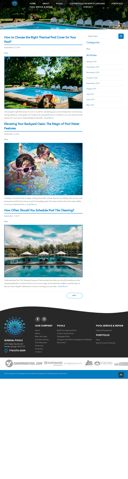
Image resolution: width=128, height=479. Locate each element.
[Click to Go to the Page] (24, 364)
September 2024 (93, 83)
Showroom (39, 346)
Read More (49, 118)
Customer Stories (42, 339)
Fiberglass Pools (63, 336)
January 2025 (91, 61)
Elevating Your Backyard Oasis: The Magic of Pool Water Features (41, 126)
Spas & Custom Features (105, 343)
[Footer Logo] (14, 327)
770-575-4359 (17, 350)
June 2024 (90, 99)
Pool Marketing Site (52, 374)
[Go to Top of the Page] (121, 374)
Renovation (61, 342)
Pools (61, 325)
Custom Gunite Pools (65, 333)
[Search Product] (121, 36)
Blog (6, 53)
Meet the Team (41, 336)
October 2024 (91, 78)
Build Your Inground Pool (66, 330)
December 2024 (92, 67)
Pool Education (41, 342)
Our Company (44, 325)
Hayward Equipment (104, 330)
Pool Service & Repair (109, 325)
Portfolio (103, 335)
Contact (38, 352)
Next (75, 295)
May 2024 (90, 105)
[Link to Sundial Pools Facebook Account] (37, 319)
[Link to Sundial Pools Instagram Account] (44, 319)
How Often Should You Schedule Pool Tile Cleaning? (39, 210)
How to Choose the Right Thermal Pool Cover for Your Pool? (40, 39)
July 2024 (90, 94)
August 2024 (91, 89)
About (37, 333)
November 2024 (92, 72)
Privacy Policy (63, 374)
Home (37, 330)
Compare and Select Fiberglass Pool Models (74, 339)
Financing (39, 349)
